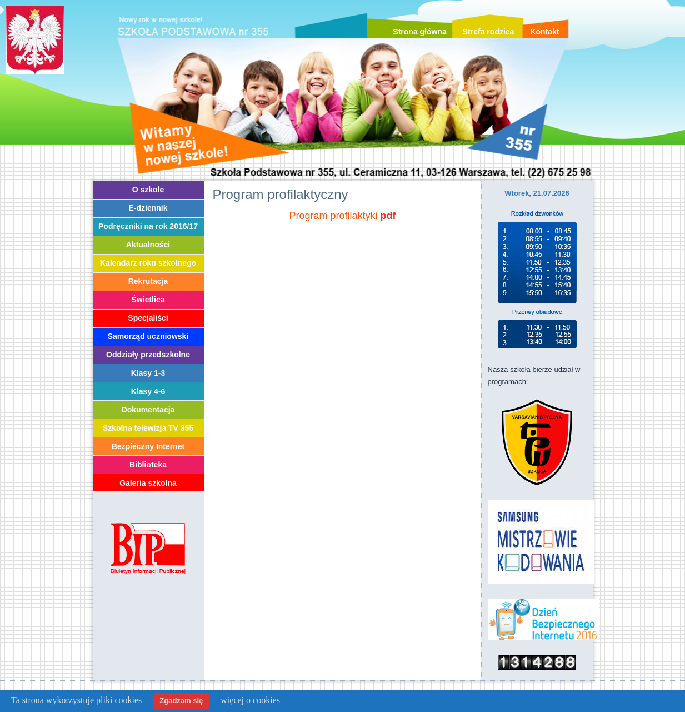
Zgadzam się (181, 700)
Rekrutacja (148, 281)
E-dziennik (147, 207)
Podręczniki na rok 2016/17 (148, 226)
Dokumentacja (148, 409)
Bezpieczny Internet (148, 446)
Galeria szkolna (148, 483)
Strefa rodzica (488, 31)
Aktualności (148, 244)
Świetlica (148, 299)
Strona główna (419, 31)
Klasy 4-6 (148, 391)
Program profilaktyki (333, 215)
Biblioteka (148, 464)
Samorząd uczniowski (148, 336)
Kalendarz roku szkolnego (148, 262)
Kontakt (544, 31)
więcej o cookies (250, 700)
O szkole (148, 189)
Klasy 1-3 (148, 373)
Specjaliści (148, 317)
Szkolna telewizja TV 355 (148, 428)
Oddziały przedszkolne (148, 354)
